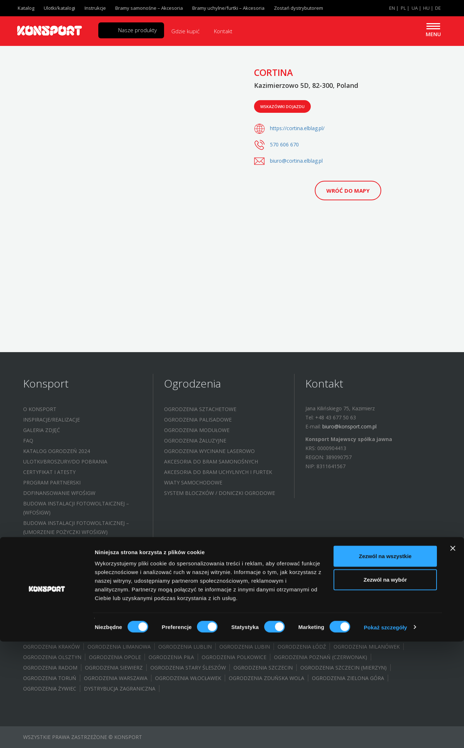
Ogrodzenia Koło (272, 636)
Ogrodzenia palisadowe (198, 419)
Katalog (26, 8)
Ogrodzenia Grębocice (217, 625)
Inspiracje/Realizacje (51, 419)
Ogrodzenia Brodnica (308, 604)
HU (426, 8)
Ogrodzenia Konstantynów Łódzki (353, 636)
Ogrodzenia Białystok (117, 615)
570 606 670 (284, 144)
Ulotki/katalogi (59, 8)
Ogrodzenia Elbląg (256, 615)
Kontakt (223, 31)
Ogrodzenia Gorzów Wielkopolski (130, 625)
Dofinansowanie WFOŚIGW (59, 493)
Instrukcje (95, 8)
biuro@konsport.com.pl (349, 426)
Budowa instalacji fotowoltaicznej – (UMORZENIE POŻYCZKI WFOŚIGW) (76, 527)
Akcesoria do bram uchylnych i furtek (218, 472)
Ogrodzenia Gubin (48, 625)
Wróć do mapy (348, 190)
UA (415, 8)
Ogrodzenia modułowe (196, 430)
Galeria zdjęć (41, 430)
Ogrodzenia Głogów (285, 625)
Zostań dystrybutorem (298, 8)
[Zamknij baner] (452, 654)
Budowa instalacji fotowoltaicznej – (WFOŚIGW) (76, 508)
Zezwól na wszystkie (385, 662)
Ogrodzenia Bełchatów (236, 604)
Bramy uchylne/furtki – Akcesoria (228, 8)
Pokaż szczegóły (385, 734)
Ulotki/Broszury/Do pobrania (65, 461)
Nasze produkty (137, 30)
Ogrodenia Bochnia (50, 615)
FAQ (28, 440)
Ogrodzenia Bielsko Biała (160, 604)
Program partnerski (52, 482)
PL (403, 8)
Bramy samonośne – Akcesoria (149, 8)
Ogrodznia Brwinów (375, 604)
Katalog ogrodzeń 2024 (56, 451)
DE (438, 8)
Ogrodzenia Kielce (214, 636)
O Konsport (39, 409)
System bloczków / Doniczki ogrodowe (219, 493)
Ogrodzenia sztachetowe (200, 409)
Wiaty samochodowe (193, 482)
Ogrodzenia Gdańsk (319, 615)
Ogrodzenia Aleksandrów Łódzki (69, 604)
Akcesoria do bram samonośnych (211, 461)
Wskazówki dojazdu (282, 106)
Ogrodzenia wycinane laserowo (209, 451)
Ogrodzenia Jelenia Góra (146, 636)
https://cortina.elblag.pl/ (297, 128)
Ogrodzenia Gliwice (381, 615)
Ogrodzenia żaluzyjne (195, 440)
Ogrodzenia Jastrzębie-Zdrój (63, 636)
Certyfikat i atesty (49, 472)
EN (392, 8)
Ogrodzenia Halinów (351, 625)
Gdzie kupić (185, 31)
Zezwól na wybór (385, 686)
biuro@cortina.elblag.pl (296, 160)
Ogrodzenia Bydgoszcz (188, 615)
